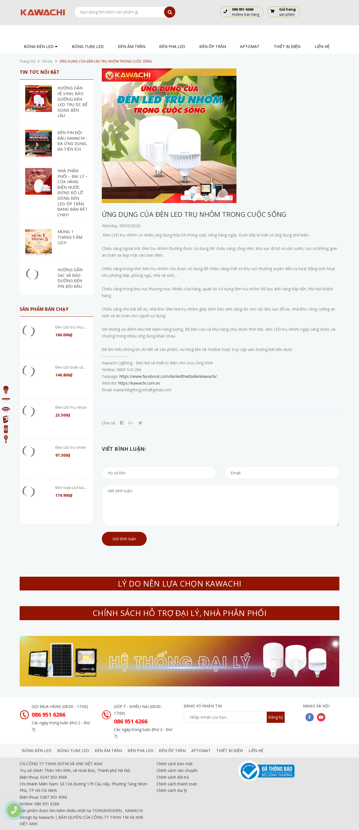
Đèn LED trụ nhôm (70, 447)
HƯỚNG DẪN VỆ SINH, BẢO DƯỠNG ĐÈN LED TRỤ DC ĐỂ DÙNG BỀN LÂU (72, 101)
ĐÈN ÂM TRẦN (108, 750)
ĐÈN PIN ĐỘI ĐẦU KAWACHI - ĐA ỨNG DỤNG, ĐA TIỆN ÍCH (72, 141)
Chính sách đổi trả (173, 777)
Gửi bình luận (124, 538)
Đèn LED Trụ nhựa (70, 407)
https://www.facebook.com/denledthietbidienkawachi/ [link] (168, 376)
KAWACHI (134, 810)
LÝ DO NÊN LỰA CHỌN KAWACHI (179, 583)
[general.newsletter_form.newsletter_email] (234, 717)
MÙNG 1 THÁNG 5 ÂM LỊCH (69, 237)
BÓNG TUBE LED (73, 750)
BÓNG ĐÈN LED (37, 750)
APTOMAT (201, 750)
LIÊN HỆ (255, 750)
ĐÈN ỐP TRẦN (172, 750)
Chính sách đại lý (172, 790)
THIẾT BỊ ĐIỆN (229, 750)
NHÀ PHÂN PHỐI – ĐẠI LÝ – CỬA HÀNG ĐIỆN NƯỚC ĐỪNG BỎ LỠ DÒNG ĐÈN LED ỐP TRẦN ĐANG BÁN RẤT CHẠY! (72, 192)
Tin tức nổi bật (39, 72)
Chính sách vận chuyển (177, 770)
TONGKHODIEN (107, 810)
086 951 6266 (48, 714)
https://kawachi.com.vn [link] (139, 383)
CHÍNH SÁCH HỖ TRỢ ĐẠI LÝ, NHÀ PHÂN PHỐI (179, 613)
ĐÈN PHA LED (140, 750)
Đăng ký (275, 717)
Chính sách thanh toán (177, 784)
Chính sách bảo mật (175, 763)
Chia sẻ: (109, 423)
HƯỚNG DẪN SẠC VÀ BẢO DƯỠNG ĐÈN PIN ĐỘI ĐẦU (69, 278)
